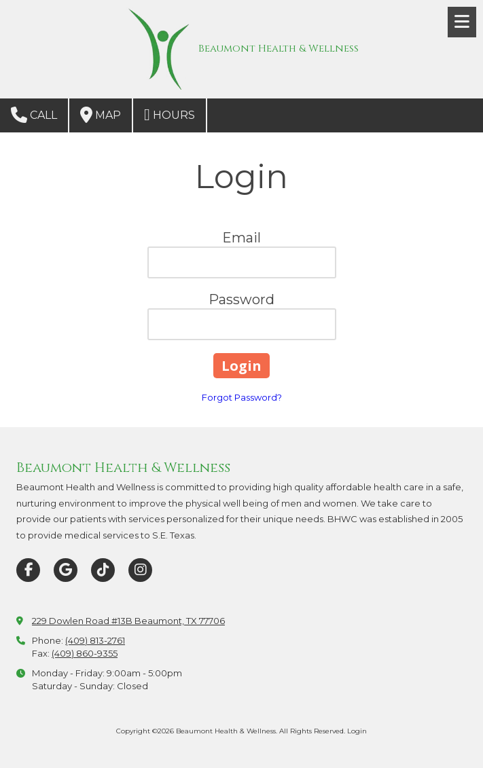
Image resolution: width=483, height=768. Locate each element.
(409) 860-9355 (85, 653)
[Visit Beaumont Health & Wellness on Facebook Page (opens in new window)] (28, 570)
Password (241, 299)
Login (357, 731)
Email (241, 238)
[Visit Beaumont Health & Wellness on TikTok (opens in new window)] (103, 570)
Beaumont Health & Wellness (278, 48)
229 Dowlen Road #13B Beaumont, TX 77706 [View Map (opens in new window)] (128, 620)
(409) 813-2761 (95, 640)
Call (34, 115)
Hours (169, 115)
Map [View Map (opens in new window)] (100, 115)
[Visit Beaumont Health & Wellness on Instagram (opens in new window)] (140, 570)
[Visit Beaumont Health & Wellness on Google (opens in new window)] (65, 570)
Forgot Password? (242, 397)
